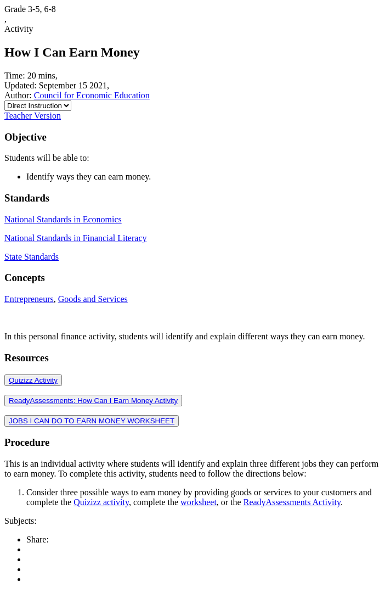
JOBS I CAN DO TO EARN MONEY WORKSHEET (91, 421)
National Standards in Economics (63, 219)
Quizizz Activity (33, 380)
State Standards (31, 256)
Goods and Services (93, 299)
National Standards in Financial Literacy (75, 238)
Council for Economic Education (92, 95)
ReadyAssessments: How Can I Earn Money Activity (93, 400)
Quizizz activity (101, 502)
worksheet (198, 502)
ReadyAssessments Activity (292, 502)
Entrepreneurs (29, 299)
